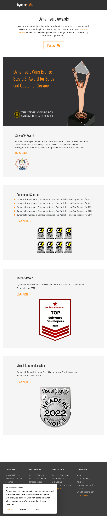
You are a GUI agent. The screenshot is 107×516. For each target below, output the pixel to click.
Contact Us (53, 45)
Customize (24, 509)
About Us (81, 475)
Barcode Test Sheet (37, 478)
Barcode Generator (60, 475)
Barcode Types (35, 482)
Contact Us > (82, 495)
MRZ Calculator (59, 478)
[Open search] (12, 5)
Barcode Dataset (36, 475)
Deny (37, 509)
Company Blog (83, 478)
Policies (80, 482)
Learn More (22, 153)
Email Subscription (85, 492)
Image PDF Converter (61, 485)
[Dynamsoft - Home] (25, 5)
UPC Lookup (57, 482)
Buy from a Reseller (86, 485)
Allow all (9, 509)
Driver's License (12, 475)
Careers (80, 488)
